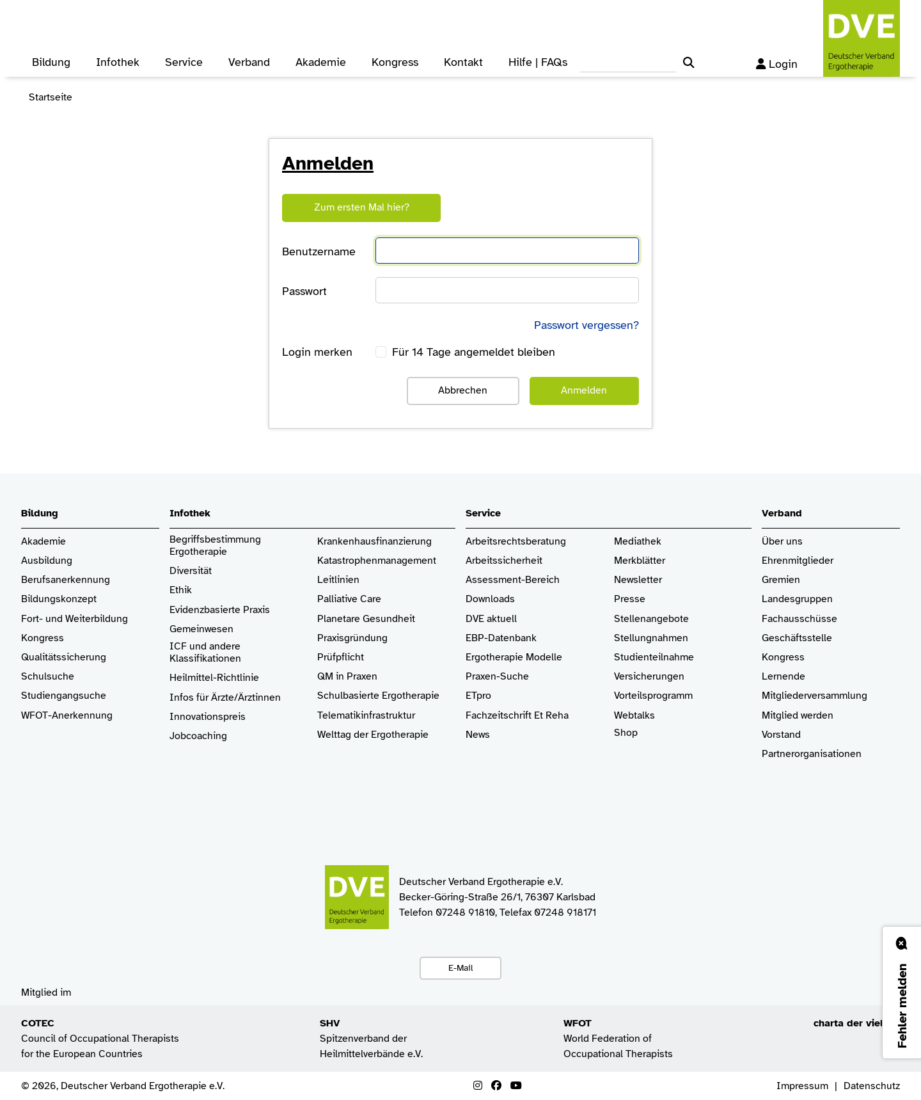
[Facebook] (496, 1086)
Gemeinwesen (201, 629)
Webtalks (634, 716)
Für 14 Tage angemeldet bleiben (473, 352)
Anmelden (584, 390)
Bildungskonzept (59, 599)
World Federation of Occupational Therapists (618, 1038)
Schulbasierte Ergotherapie (378, 696)
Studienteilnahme (654, 657)
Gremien (781, 580)
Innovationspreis (207, 717)
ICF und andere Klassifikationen (205, 653)
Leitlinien (338, 580)
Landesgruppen (797, 599)
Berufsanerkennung (65, 580)
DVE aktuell (491, 619)
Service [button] (184, 62)
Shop (626, 739)
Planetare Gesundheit (366, 619)
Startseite (50, 97)
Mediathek (637, 542)
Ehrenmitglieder (797, 561)
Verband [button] (249, 62)
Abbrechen (462, 390)
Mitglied (780, 716)
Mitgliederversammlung (814, 696)
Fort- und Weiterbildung (74, 619)
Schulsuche (47, 677)
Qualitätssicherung (63, 657)
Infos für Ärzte (201, 698)
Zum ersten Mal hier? (361, 207)
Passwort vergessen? (586, 325)
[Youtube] (516, 1086)
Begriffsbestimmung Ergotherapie (216, 546)
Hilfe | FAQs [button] (537, 62)
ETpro (478, 696)
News (478, 735)
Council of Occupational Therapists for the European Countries (100, 1038)
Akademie (43, 542)
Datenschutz (872, 1086)
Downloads (490, 599)
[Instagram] (477, 1086)
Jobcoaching (198, 736)
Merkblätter (639, 561)
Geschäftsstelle (797, 638)
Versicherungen (649, 677)
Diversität (190, 571)
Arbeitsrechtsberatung (516, 542)
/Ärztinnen (257, 698)
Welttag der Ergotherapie (373, 735)
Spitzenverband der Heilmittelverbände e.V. (371, 1038)
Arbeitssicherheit (504, 561)
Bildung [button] (51, 62)
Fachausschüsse (799, 619)
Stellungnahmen (651, 638)
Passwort (304, 291)
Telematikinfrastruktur (366, 716)
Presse (629, 599)
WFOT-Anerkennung (67, 716)
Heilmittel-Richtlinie (214, 678)
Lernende (783, 677)
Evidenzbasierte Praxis (219, 610)
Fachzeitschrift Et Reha (517, 716)
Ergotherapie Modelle (514, 657)
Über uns (782, 542)
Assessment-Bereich (513, 580)
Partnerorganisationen (812, 754)
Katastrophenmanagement (376, 561)
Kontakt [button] (463, 62)
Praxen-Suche (497, 677)
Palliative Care (349, 599)
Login (777, 64)
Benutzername (319, 251)
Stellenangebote (651, 619)
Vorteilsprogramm (653, 696)
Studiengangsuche (63, 696)
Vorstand (781, 735)
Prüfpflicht (340, 657)
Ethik (180, 590)
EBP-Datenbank (501, 638)
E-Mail (460, 967)
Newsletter (638, 580)
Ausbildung (46, 561)
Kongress (42, 638)
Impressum (802, 1086)
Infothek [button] (117, 62)
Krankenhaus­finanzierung (374, 542)
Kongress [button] (395, 62)
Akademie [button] (320, 62)
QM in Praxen (347, 677)
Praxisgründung (352, 638)
